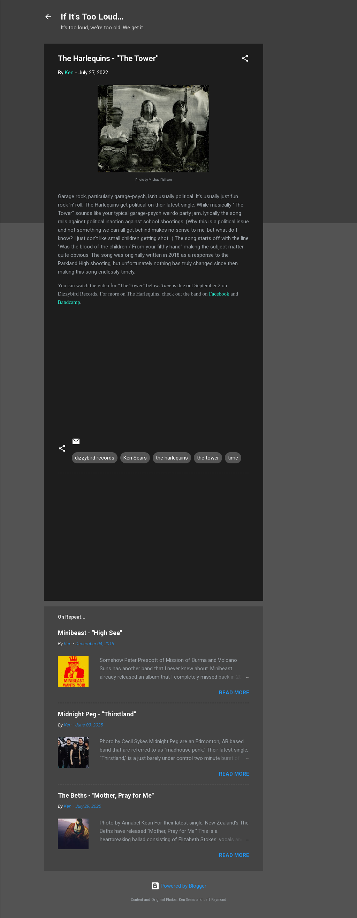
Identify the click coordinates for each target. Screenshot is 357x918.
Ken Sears (135, 458)
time (233, 458)
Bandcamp (69, 302)
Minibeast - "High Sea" (90, 632)
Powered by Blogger (178, 886)
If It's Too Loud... (92, 17)
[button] (245, 59)
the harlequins (172, 458)
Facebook (219, 294)
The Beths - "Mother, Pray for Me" (106, 795)
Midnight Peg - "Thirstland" (97, 714)
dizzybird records (94, 458)
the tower (208, 458)
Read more (234, 692)
